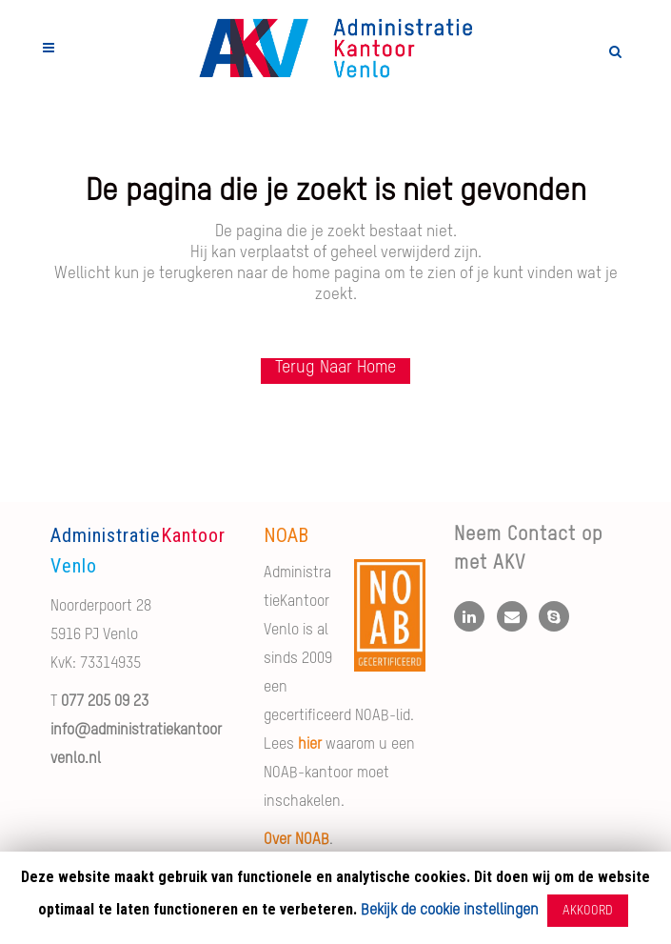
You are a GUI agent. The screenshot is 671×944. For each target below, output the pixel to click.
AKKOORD (587, 910)
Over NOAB (296, 840)
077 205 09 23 (104, 702)
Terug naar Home (335, 367)
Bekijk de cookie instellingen (450, 910)
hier (310, 745)
